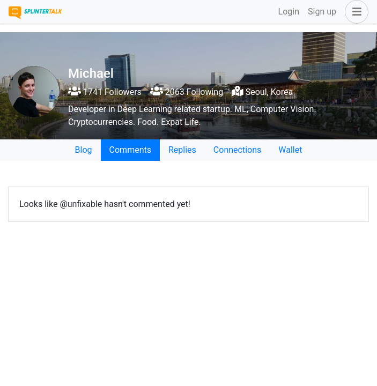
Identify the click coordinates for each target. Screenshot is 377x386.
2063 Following (186, 92)
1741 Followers (105, 92)
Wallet (290, 150)
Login (288, 11)
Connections (237, 150)
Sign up (322, 11)
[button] (354, 12)
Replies (182, 150)
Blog (83, 150)
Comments (130, 150)
